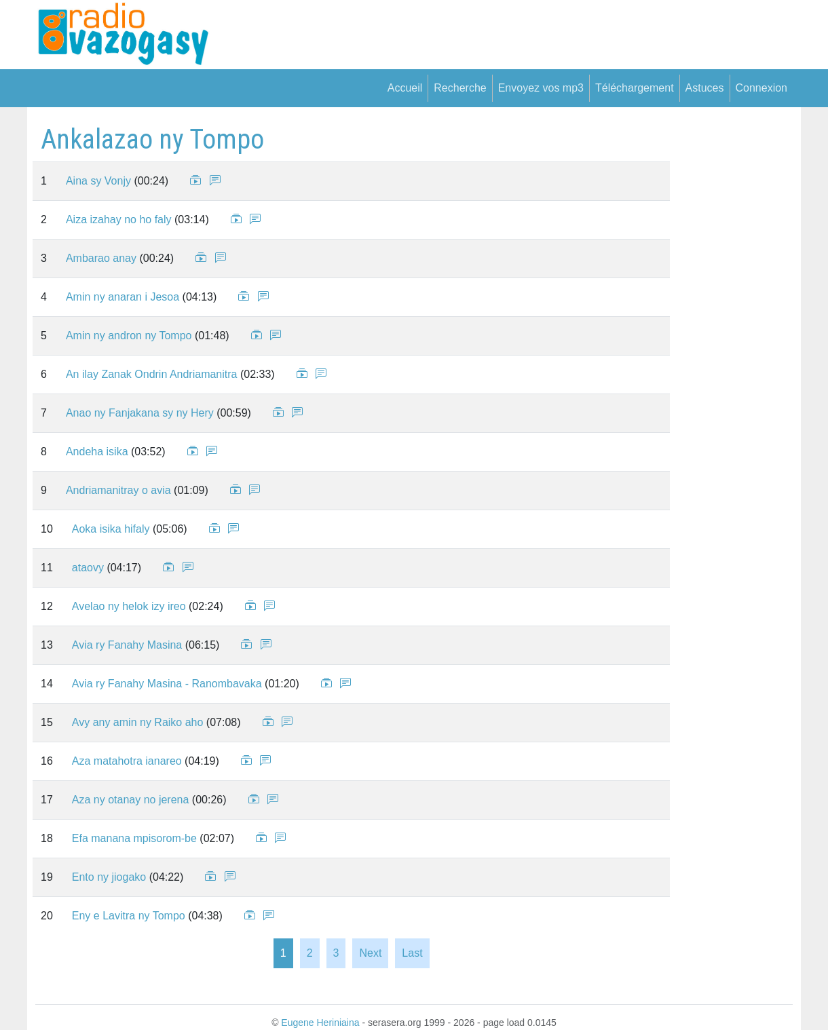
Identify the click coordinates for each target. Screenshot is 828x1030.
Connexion (762, 88)
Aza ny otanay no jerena (130, 799)
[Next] (370, 953)
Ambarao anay (101, 258)
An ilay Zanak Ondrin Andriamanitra (152, 374)
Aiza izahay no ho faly (119, 219)
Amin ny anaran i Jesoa (122, 297)
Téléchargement (634, 88)
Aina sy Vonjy (98, 181)
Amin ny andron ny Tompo (129, 335)
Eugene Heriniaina (320, 1022)
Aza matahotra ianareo (127, 761)
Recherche (460, 88)
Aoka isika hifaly (111, 529)
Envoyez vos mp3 (541, 88)
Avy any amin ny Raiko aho (138, 722)
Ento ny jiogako (109, 877)
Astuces (704, 88)
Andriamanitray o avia (118, 490)
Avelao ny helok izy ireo (129, 606)
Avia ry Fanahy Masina (127, 645)
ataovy (88, 567)
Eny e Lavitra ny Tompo (128, 915)
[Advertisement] (727, 327)
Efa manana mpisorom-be (134, 838)
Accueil (405, 88)
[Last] (412, 953)
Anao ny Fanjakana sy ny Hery (140, 413)
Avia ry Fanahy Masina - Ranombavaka (167, 683)
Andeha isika (97, 451)
